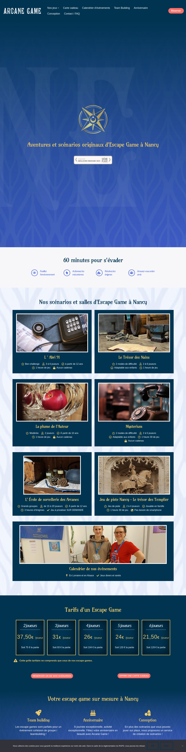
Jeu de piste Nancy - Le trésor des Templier (134, 499)
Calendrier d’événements (96, 7)
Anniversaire (142, 7)
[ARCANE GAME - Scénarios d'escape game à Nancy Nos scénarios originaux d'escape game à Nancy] (22, 10)
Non (166, 746)
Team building (38, 723)
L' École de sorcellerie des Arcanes (52, 499)
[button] (58, 8)
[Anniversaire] (93, 716)
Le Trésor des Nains (134, 357)
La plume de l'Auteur (52, 426)
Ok (152, 746)
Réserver (176, 10)
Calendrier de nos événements (93, 569)
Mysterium (134, 426)
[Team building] (38, 716)
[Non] (182, 745)
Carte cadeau (70, 7)
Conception (53, 13)
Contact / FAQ (72, 13)
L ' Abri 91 (52, 357)
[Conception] (147, 716)
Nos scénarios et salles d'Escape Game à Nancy (93, 302)
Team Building (122, 7)
